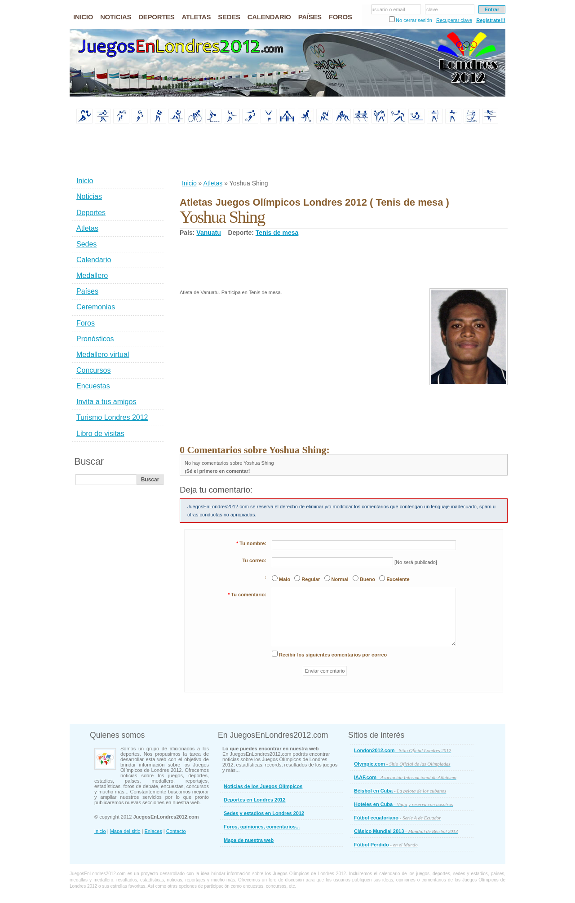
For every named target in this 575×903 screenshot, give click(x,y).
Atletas (212, 183)
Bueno (367, 579)
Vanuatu (208, 232)
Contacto (176, 831)
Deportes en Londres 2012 (255, 799)
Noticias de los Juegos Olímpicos (263, 786)
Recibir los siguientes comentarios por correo (333, 654)
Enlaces (153, 831)
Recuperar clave (454, 20)
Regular (310, 579)
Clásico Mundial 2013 (406, 831)
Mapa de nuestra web (249, 840)
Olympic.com (402, 763)
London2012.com (402, 750)
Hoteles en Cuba (403, 804)
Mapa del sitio (125, 831)
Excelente (397, 579)
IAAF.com (405, 777)
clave (432, 9)
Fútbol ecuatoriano (397, 817)
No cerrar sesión (414, 20)
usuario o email (388, 9)
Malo (284, 579)
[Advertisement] (343, 152)
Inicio (189, 183)
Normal (340, 579)
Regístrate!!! (490, 20)
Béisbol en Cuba (400, 790)
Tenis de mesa (277, 232)
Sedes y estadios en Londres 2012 (264, 813)
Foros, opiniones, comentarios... (262, 826)
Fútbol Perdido (386, 844)
